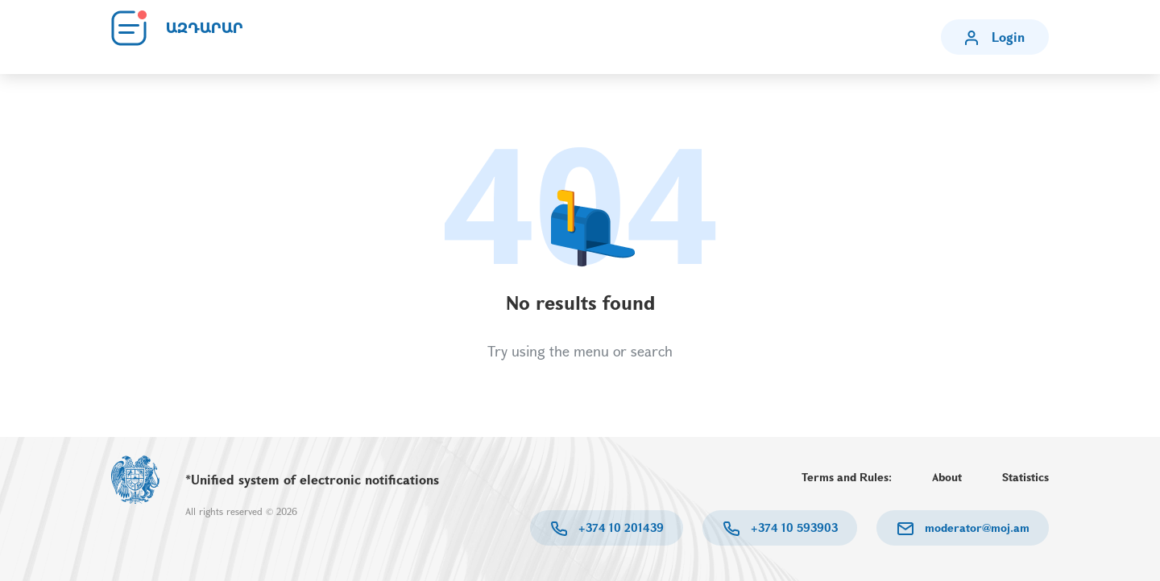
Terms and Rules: (847, 476)
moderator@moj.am (976, 527)
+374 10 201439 (619, 527)
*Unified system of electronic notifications (312, 479)
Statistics (1025, 476)
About (947, 476)
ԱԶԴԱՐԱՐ (204, 28)
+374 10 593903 (793, 527)
